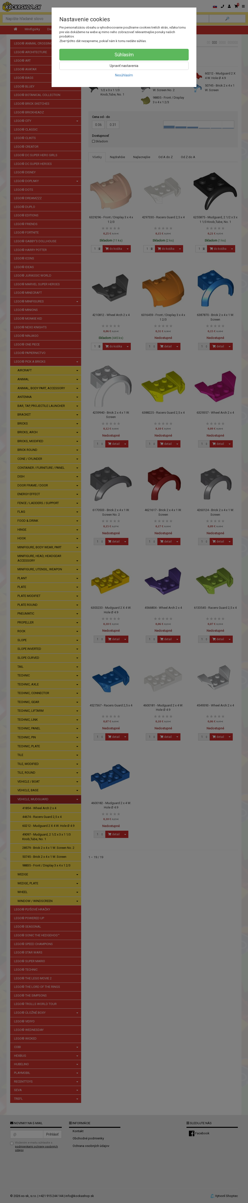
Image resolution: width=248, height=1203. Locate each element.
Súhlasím (124, 55)
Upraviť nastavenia (124, 66)
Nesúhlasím (124, 75)
